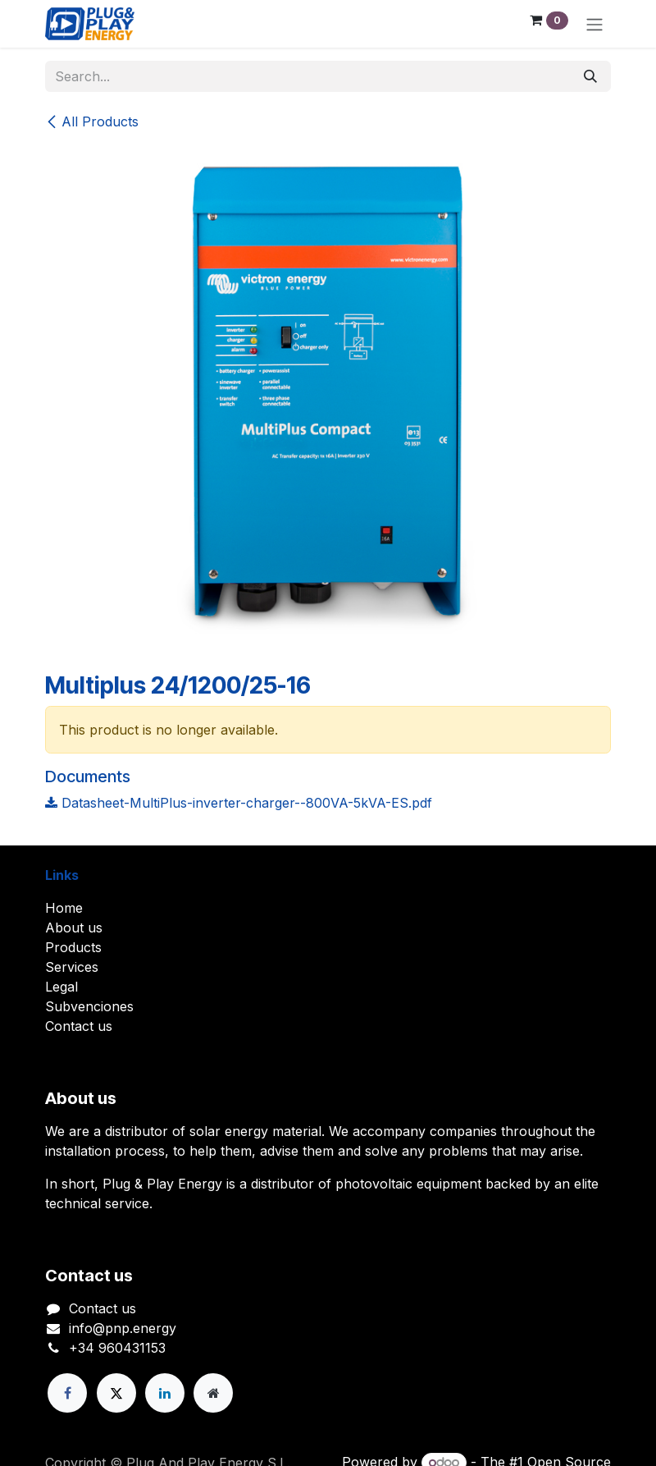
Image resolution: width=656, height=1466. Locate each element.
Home (64, 908)
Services (71, 967)
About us (73, 927)
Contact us (78, 1026)
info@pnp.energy (122, 1328)
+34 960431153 (117, 1348)
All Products (92, 121)
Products (73, 947)
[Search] (590, 76)
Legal (61, 986)
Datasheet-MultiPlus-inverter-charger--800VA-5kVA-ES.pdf (238, 803)
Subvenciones (89, 1006)
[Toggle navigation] (594, 24)
